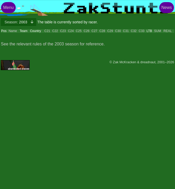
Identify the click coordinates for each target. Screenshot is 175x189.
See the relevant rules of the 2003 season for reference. (53, 44)
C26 (86, 31)
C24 (71, 31)
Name (13, 31)
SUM (157, 31)
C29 (110, 31)
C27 (94, 31)
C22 (55, 31)
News (166, 7)
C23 (63, 31)
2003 (16, 22)
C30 (118, 31)
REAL (167, 31)
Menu (8, 7)
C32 (134, 31)
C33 (141, 31)
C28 (102, 31)
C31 (126, 31)
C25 (79, 31)
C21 (47, 31)
